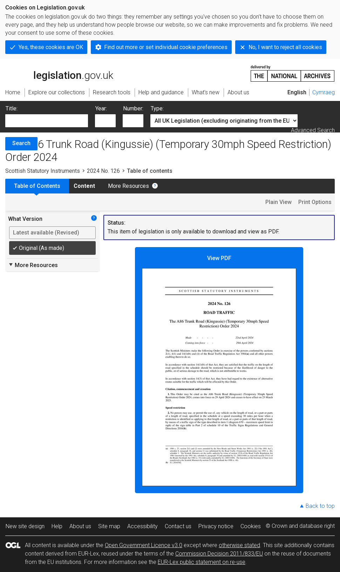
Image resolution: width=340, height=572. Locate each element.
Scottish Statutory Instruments (42, 171)
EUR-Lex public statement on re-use (201, 562)
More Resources (128, 186)
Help (57, 526)
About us (80, 526)
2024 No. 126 (103, 171)
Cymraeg (323, 92)
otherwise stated (239, 545)
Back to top (320, 506)
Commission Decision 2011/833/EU (219, 553)
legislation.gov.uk (59, 73)
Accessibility (142, 526)
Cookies (250, 526)
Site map (109, 526)
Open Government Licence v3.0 (143, 545)
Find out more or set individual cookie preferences (165, 47)
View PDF (219, 370)
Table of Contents (37, 186)
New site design (25, 526)
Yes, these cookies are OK (51, 47)
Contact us (178, 526)
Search (21, 143)
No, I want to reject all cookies (285, 47)
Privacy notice (215, 526)
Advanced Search (313, 130)
